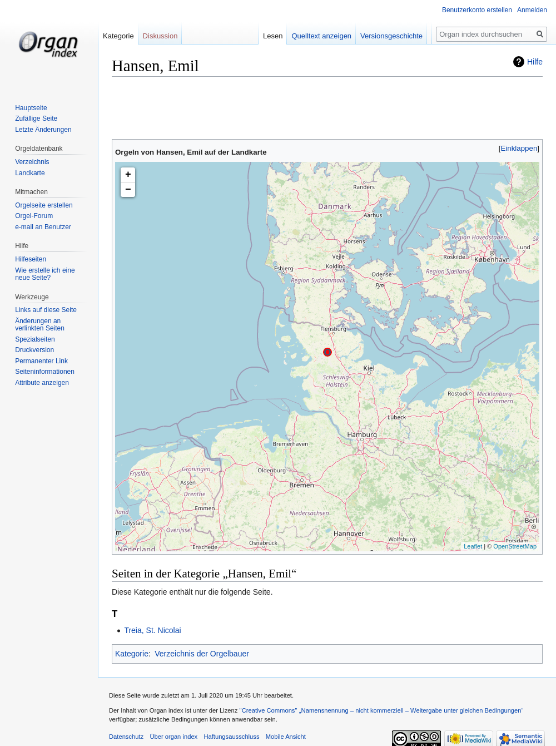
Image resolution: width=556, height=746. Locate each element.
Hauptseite (31, 108)
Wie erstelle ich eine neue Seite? (45, 274)
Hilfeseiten (30, 259)
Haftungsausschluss (231, 736)
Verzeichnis (32, 162)
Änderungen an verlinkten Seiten (39, 325)
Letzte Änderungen (43, 130)
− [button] (128, 189)
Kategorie (131, 653)
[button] (519, 148)
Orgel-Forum (34, 216)
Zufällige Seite (36, 118)
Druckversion (34, 350)
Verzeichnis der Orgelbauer (202, 653)
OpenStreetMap (515, 546)
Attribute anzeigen (42, 383)
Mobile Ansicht (286, 736)
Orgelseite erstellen (43, 205)
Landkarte (29, 173)
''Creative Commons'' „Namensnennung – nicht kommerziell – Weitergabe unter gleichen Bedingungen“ (381, 710)
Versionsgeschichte (399, 36)
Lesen (280, 36)
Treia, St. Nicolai (152, 630)
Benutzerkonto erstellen (477, 10)
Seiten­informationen (45, 372)
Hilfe (535, 61)
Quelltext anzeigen (329, 36)
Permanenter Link (41, 361)
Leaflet (473, 546)
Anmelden (532, 10)
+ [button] (128, 174)
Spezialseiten (34, 339)
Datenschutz (126, 736)
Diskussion (160, 36)
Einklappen (519, 148)
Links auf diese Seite (46, 310)
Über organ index (173, 736)
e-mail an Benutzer (43, 227)
